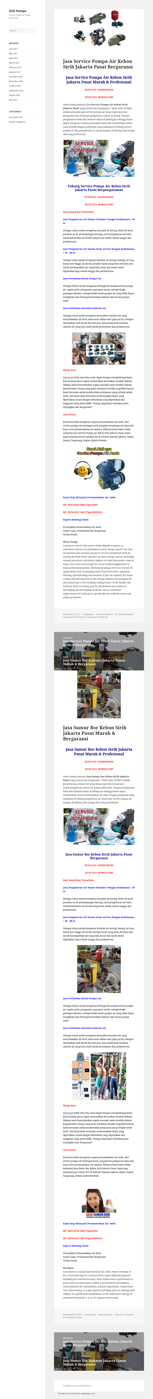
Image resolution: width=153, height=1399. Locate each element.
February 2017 (15, 67)
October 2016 (15, 86)
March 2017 (14, 62)
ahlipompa (89, 614)
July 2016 (13, 100)
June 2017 (13, 49)
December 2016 (16, 76)
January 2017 (15, 72)
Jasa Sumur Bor (16, 117)
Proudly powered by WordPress (77, 1385)
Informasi (68, 377)
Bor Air (120, 1314)
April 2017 (13, 58)
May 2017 (13, 53)
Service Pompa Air (17, 122)
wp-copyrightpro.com (86, 1393)
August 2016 (14, 95)
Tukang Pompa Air (125, 614)
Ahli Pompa (17, 11)
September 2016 (16, 90)
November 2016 (16, 81)
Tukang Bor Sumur (74, 1317)
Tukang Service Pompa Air (74, 617)
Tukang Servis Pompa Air (97, 617)
